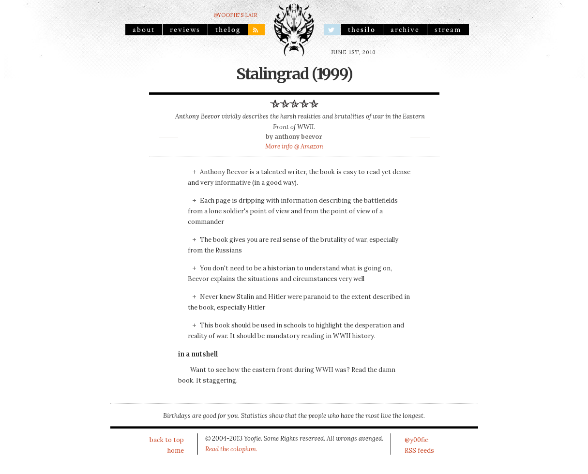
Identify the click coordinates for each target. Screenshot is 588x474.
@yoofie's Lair (235, 15)
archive (405, 29)
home (175, 450)
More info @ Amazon (294, 146)
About (144, 29)
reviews (185, 29)
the (228, 29)
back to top (167, 440)
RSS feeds (419, 450)
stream (448, 29)
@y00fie (416, 440)
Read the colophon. (231, 449)
